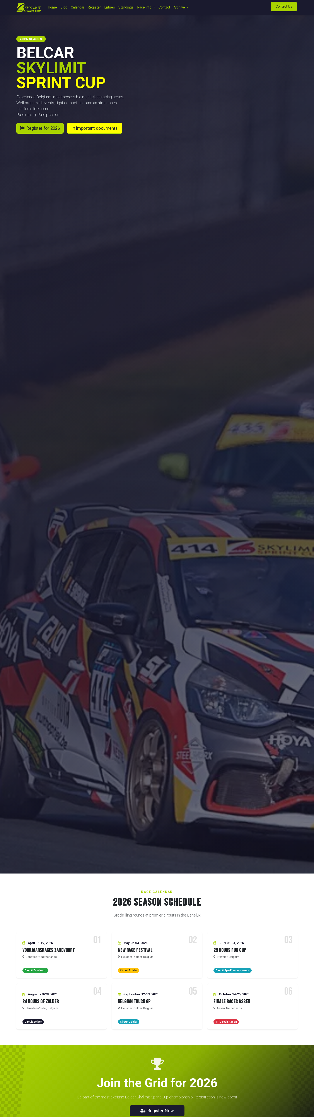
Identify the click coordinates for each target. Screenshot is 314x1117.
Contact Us (284, 6)
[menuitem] (52, 7)
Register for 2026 (40, 128)
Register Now (157, 1110)
